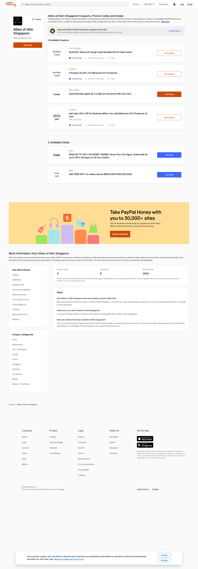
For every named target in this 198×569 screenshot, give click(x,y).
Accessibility (83, 470)
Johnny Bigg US (19, 304)
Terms (80, 453)
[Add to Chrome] (120, 234)
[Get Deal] (169, 155)
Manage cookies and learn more (69, 559)
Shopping (16, 364)
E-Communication (86, 464)
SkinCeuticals (18, 285)
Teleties (15, 309)
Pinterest (113, 453)
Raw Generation (19, 294)
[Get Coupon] (169, 53)
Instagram (113, 448)
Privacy (81, 437)
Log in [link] (190, 4)
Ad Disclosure (84, 459)
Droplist (53, 437)
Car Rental (17, 374)
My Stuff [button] (150, 4)
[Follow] (36, 19)
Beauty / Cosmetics (20, 384)
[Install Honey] (174, 31)
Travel (14, 359)
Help (24, 442)
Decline (164, 560)
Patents (81, 448)
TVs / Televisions (19, 349)
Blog (24, 459)
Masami (15, 319)
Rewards (163, 4)
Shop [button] (136, 4)
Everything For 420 (20, 299)
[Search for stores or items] (74, 4)
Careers (25, 448)
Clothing (16, 369)
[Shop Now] (27, 45)
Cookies (81, 475)
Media (24, 464)
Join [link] (182, 4)
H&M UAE (16, 280)
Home (11, 404)
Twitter (112, 442)
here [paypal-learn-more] (62, 489)
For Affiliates (55, 453)
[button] (148, 489)
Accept (164, 555)
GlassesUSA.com (20, 314)
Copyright (82, 442)
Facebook (113, 437)
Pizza (14, 339)
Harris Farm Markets (21, 289)
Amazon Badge (56, 442)
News (24, 453)
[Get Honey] (169, 94)
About (24, 437)
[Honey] (11, 4)
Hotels (15, 354)
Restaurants (17, 344)
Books (15, 379)
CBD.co (15, 275)
